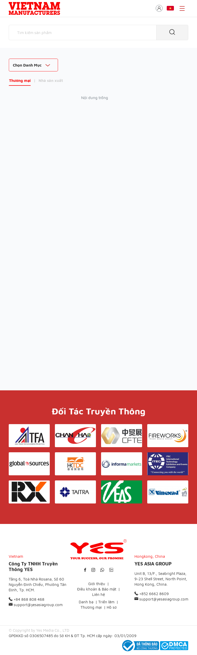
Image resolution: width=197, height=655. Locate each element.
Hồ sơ (112, 607)
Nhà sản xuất (50, 80)
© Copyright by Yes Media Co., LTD (39, 630)
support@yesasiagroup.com (36, 605)
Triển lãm (106, 602)
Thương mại (20, 80)
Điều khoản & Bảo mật (96, 589)
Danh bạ (86, 602)
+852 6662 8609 (151, 594)
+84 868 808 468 (26, 599)
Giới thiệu (96, 584)
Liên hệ (98, 594)
